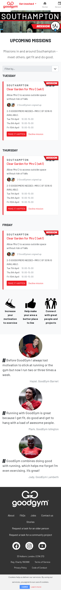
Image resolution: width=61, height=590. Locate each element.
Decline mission (35, 134)
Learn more (36, 587)
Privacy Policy (20, 567)
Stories (30, 521)
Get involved (26, 3)
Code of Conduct (39, 567)
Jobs (33, 515)
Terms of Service (42, 562)
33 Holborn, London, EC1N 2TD (30, 556)
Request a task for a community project (30, 534)
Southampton (30, 16)
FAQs (22, 515)
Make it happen (16, 134)
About (11, 515)
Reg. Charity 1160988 (20, 562)
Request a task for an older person (30, 528)
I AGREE (24, 587)
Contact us (47, 515)
